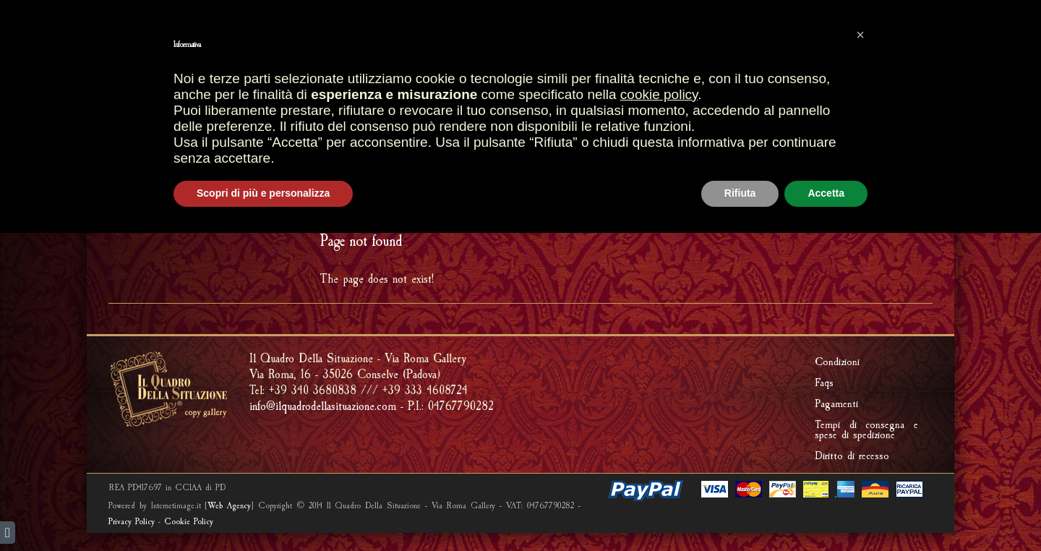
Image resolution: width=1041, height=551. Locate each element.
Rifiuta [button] (740, 511)
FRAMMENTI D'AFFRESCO (376, 127)
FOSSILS (474, 127)
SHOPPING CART (463, 41)
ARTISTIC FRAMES (571, 98)
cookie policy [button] (659, 412)
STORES (388, 98)
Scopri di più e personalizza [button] (263, 511)
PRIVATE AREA (870, 41)
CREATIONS (659, 98)
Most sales (361, 41)
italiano (135, 13)
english (110, 13)
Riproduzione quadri (762, 98)
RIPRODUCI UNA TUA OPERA (579, 127)
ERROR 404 (904, 194)
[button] (860, 352)
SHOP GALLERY (469, 97)
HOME (335, 98)
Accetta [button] (825, 511)
